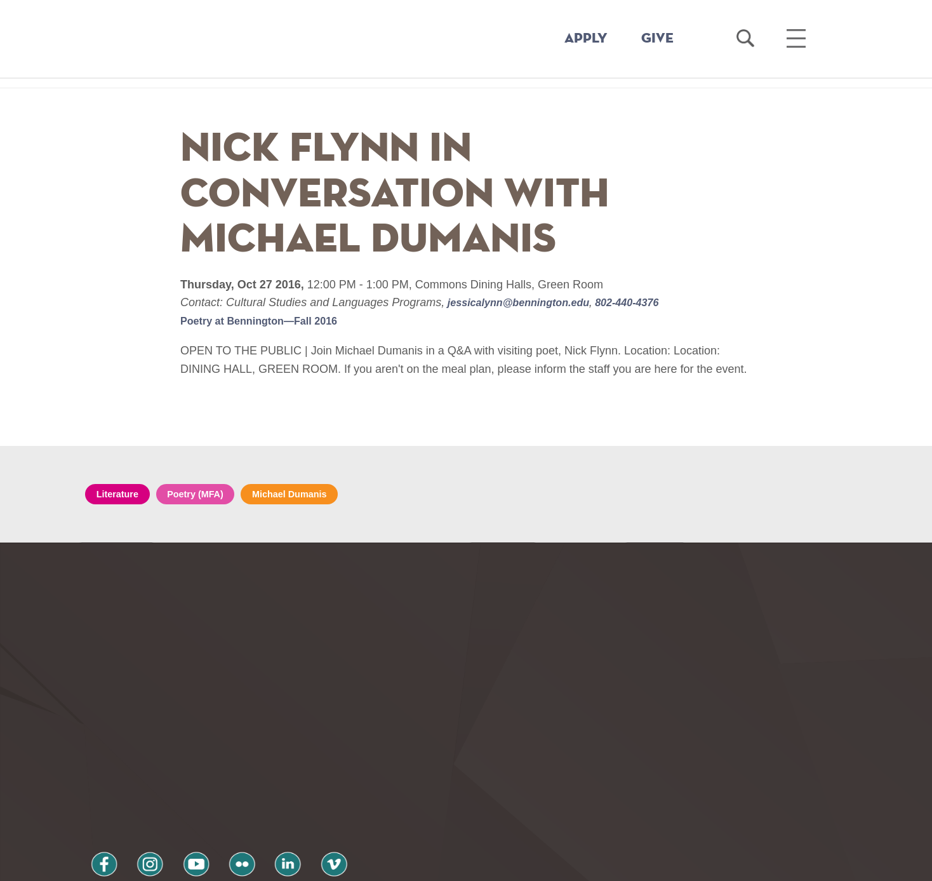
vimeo (280, 779)
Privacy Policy (130, 813)
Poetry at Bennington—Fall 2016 (268, 320)
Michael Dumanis (312, 495)
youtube (171, 779)
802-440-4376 (646, 302)
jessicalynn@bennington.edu (526, 302)
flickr (208, 779)
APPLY (586, 39)
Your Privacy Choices (506, 864)
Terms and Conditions (255, 813)
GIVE (657, 39)
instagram (135, 779)
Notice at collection (387, 864)
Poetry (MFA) (207, 495)
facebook (99, 779)
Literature (121, 495)
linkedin (244, 779)
